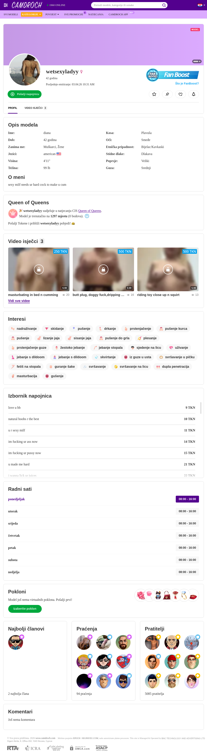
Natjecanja (96, 14)
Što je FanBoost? (187, 83)
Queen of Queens (89, 211)
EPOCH (76, 738)
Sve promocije (74, 14)
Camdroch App (119, 14)
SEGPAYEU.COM (90, 738)
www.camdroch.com (45, 738)
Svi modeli (11, 14)
